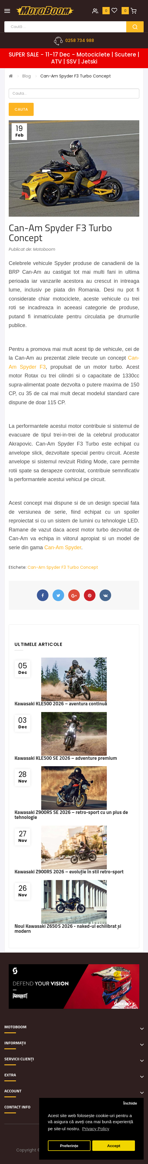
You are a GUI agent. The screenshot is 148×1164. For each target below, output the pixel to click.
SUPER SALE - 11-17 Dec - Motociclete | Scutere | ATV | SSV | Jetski (74, 58)
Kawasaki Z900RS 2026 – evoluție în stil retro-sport (69, 871)
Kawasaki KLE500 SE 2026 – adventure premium (66, 758)
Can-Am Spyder (62, 547)
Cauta (21, 109)
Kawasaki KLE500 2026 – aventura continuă (61, 703)
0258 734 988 (79, 40)
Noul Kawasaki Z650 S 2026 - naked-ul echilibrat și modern (68, 928)
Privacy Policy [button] (95, 1128)
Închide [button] (130, 1103)
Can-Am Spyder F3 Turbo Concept (75, 76)
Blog (26, 76)
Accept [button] (113, 1146)
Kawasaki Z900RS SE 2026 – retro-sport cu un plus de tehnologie (71, 814)
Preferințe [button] (69, 1146)
